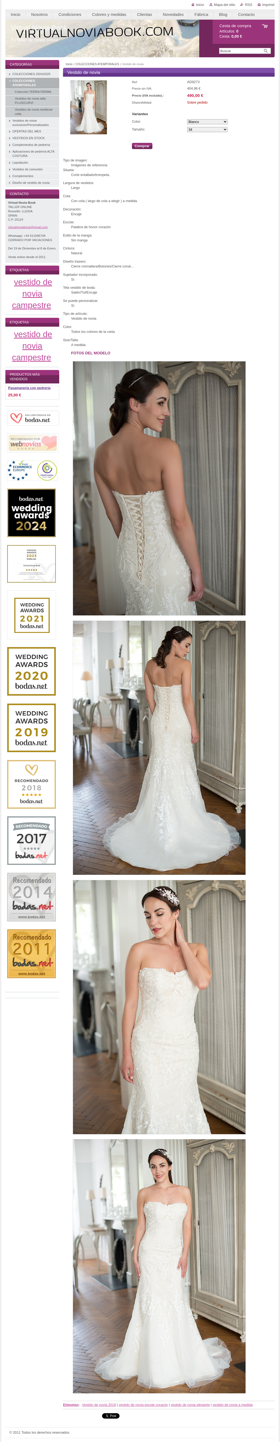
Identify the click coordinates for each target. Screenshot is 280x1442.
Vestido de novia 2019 (99, 1405)
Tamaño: (138, 129)
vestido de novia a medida (233, 1405)
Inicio (200, 5)
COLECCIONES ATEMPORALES (97, 64)
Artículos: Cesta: (235, 31)
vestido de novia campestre (32, 293)
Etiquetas (71, 1405)
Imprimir (268, 5)
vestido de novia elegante (190, 1405)
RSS (248, 5)
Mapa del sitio (224, 5)
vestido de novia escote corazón (143, 1405)
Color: (136, 121)
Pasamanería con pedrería (29, 388)
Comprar (142, 146)
